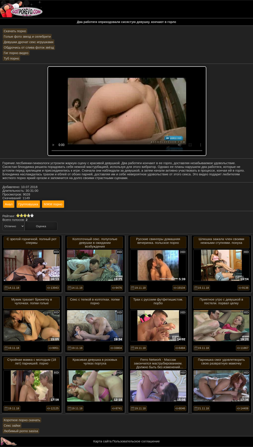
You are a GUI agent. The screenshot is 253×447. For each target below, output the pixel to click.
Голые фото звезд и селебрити (27, 36)
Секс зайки (12, 425)
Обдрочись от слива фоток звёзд (29, 47)
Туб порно (11, 58)
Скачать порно (15, 31)
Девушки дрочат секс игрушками (28, 42)
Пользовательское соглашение (136, 441)
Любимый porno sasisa (21, 431)
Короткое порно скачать (22, 420)
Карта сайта (102, 441)
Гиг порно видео (16, 53)
